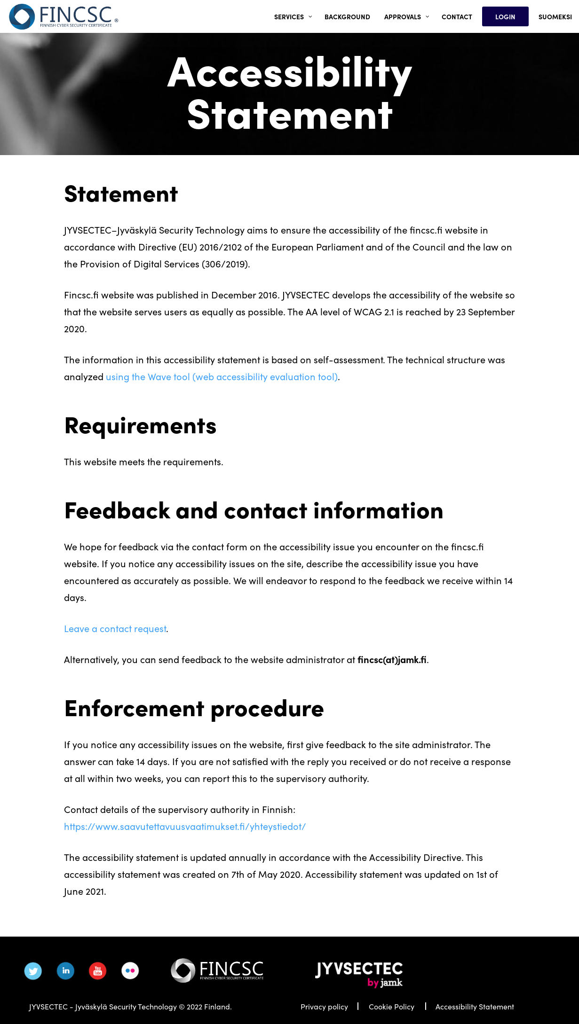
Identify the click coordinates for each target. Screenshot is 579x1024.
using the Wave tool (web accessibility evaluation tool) (222, 376)
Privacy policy (324, 1006)
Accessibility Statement (475, 1006)
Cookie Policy (391, 1006)
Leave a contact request (115, 627)
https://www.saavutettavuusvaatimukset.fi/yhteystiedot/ (185, 825)
